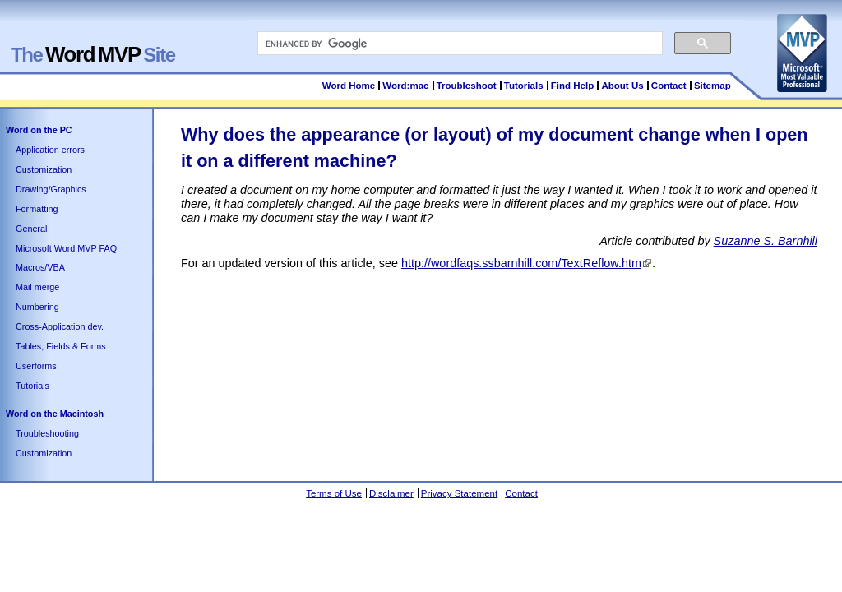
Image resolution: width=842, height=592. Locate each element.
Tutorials (524, 85)
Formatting (37, 209)
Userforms (36, 366)
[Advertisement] (480, 316)
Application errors (50, 150)
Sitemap (712, 85)
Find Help (572, 85)
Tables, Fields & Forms (61, 346)
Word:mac (406, 85)
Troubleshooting (47, 433)
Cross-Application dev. (60, 326)
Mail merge (37, 287)
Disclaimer (391, 493)
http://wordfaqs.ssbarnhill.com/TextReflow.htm (521, 263)
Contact (669, 85)
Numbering (37, 307)
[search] (458, 43)
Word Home (348, 85)
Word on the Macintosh (55, 414)
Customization (44, 169)
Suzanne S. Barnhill (765, 240)
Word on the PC (39, 130)
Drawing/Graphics (51, 189)
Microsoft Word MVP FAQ (66, 248)
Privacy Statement (459, 493)
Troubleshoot (467, 85)
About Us (622, 85)
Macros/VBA (40, 267)
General (31, 229)
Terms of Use (334, 493)
